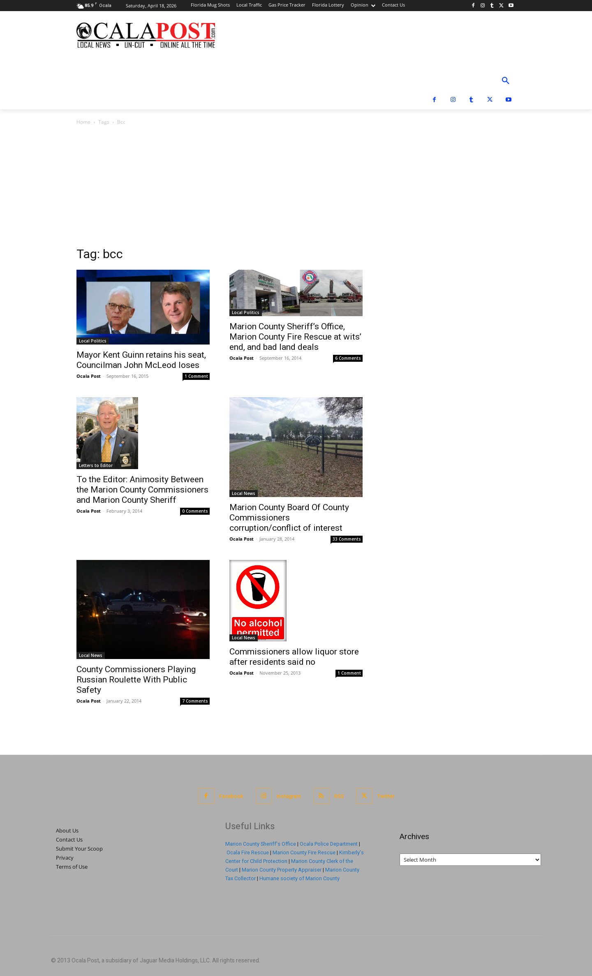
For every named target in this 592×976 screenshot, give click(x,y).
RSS (339, 796)
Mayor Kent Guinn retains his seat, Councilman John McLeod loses (141, 360)
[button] (506, 81)
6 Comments (348, 358)
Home (83, 121)
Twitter (385, 796)
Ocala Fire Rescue (248, 852)
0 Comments (195, 511)
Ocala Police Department (329, 844)
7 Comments (195, 701)
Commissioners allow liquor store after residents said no (294, 657)
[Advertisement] (296, 188)
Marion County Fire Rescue (304, 852)
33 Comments (347, 539)
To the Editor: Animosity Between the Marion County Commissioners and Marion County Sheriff (142, 489)
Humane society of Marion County (299, 878)
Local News (243, 493)
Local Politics (92, 341)
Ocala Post (88, 376)
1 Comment (196, 376)
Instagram (289, 796)
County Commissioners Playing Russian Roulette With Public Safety (136, 679)
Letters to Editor (96, 465)
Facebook (231, 796)
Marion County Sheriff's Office (260, 844)
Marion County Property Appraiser (281, 870)
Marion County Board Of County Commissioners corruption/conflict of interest (289, 517)
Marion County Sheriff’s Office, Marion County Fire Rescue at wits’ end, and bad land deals (295, 336)
